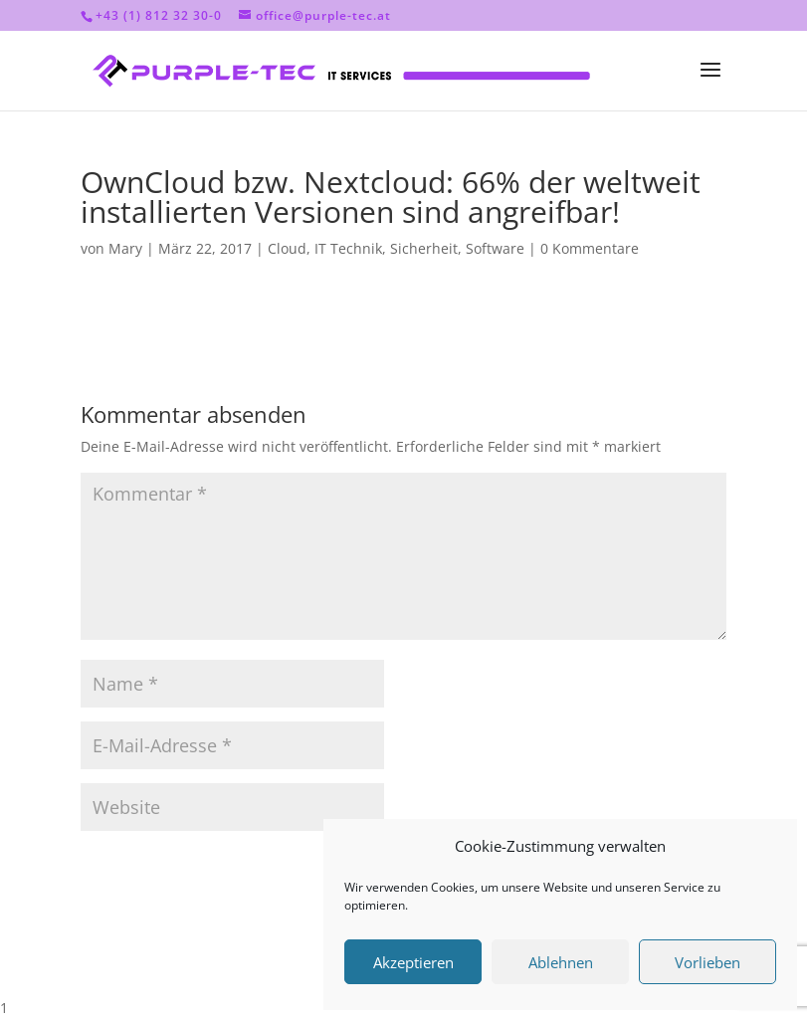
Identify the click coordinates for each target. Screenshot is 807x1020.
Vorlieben (707, 962)
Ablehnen (560, 962)
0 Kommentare (589, 248)
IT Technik (348, 248)
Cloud (287, 248)
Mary (125, 248)
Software (495, 248)
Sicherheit (424, 248)
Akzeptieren (413, 962)
